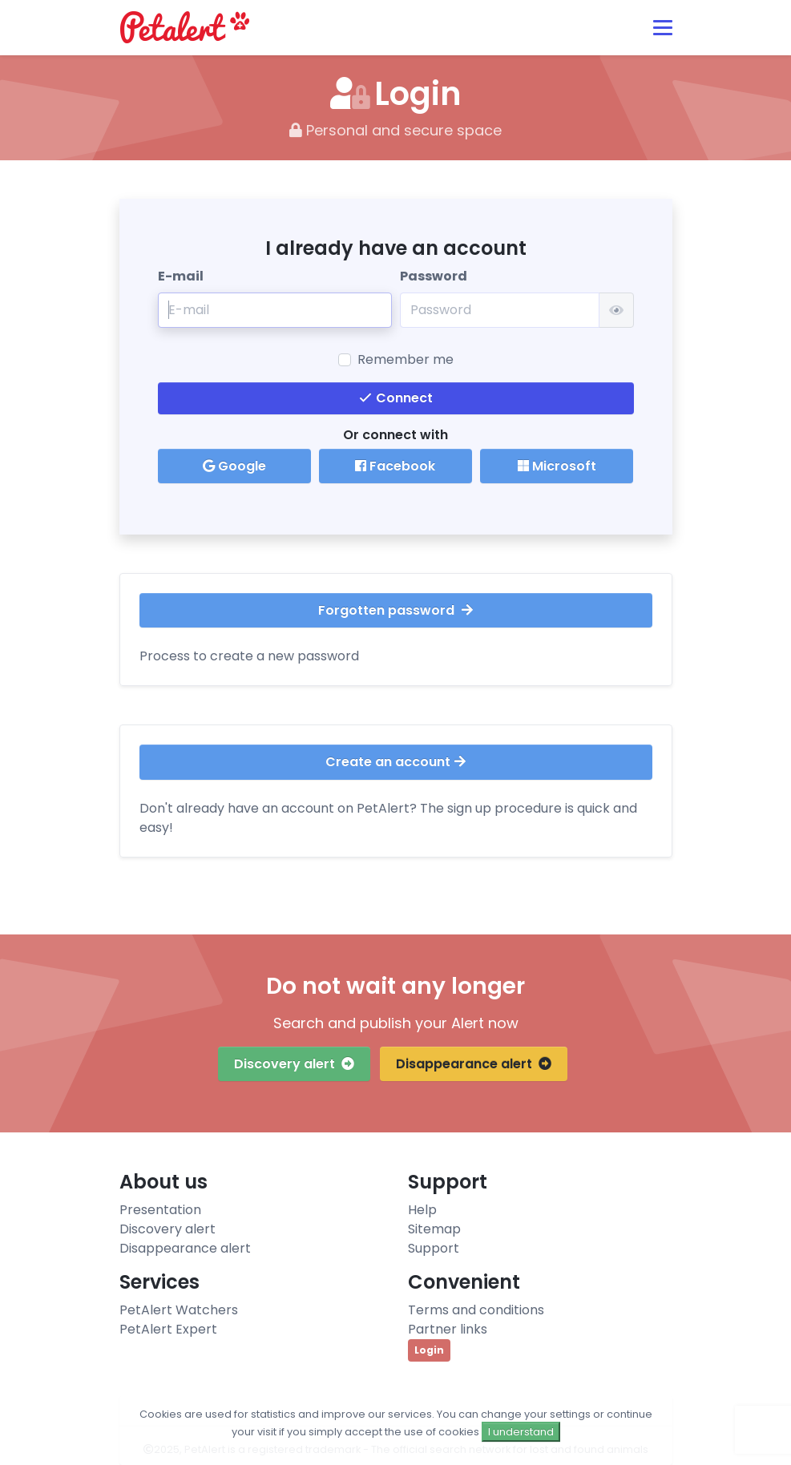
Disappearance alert (473, 1064)
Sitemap (434, 1229)
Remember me (405, 359)
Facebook (395, 466)
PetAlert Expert (168, 1329)
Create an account (395, 762)
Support (433, 1248)
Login (429, 1350)
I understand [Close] (521, 1432)
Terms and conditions (476, 1310)
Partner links (447, 1329)
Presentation (160, 1210)
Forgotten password (395, 610)
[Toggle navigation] (662, 27)
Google (234, 466)
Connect (396, 398)
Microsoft (557, 466)
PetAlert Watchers (178, 1310)
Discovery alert (294, 1064)
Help (422, 1210)
